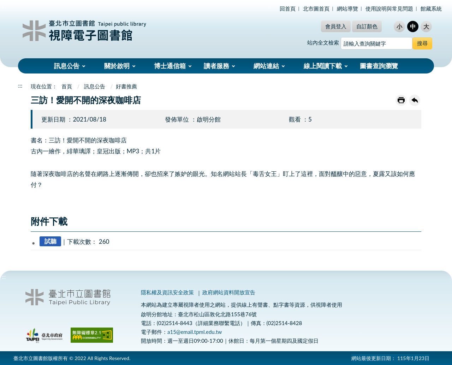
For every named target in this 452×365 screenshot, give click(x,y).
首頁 (66, 86)
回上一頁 (414, 100)
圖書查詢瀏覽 (379, 66)
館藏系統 (431, 8)
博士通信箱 (170, 66)
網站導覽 (347, 8)
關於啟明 (117, 66)
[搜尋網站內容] (376, 43)
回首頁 (288, 8)
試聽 (50, 241)
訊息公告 (66, 66)
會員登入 (335, 26)
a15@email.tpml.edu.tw (194, 332)
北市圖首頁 (316, 8)
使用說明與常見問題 (389, 8)
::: (4, 5)
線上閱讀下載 (323, 66)
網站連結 (266, 66)
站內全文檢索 (323, 42)
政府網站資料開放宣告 (228, 292)
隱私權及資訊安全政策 (167, 292)
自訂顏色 (366, 26)
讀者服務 (216, 66)
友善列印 (401, 100)
